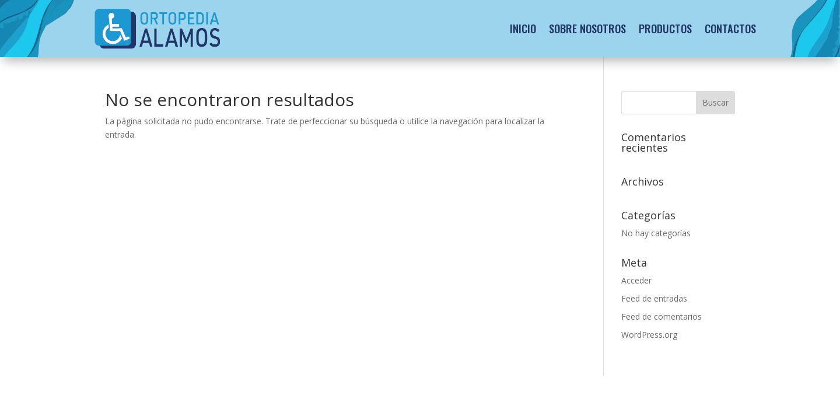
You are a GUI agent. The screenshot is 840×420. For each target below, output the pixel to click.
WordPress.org (649, 334)
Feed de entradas (654, 298)
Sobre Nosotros (587, 28)
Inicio (523, 28)
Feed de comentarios (661, 316)
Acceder (636, 280)
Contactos (730, 28)
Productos (665, 28)
